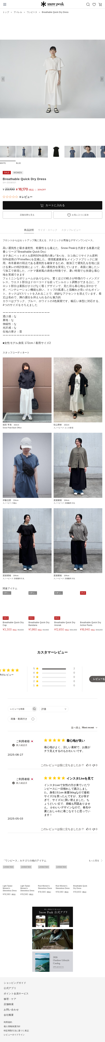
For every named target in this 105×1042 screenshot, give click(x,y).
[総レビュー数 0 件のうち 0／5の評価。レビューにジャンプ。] (17, 196)
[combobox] (54, 709)
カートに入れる (55, 205)
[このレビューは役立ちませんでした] (93, 765)
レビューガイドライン (14, 1035)
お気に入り (94, 4)
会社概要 (9, 1015)
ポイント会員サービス (16, 993)
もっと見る (94, 860)
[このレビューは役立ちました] (87, 765)
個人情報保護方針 (12, 1026)
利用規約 (8, 1022)
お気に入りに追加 (80, 215)
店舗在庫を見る (27, 215)
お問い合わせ (11, 1009)
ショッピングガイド (15, 982)
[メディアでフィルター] (22, 719)
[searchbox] (19, 709)
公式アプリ (10, 988)
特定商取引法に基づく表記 (16, 1030)
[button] (102, 79)
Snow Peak (52, 4)
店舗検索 (9, 1004)
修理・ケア (10, 999)
